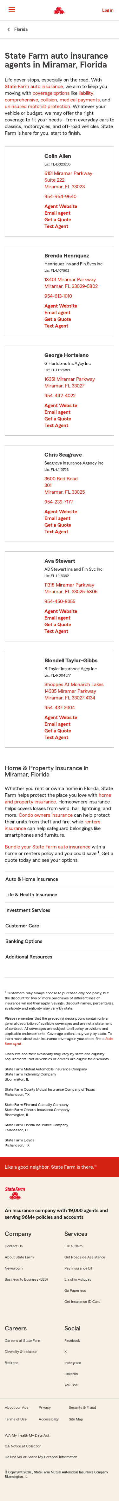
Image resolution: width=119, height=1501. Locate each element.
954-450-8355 (59, 601)
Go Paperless (75, 1290)
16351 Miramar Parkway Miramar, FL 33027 (69, 382)
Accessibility (49, 1419)
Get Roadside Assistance (84, 1257)
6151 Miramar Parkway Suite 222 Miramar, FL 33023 (68, 180)
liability (86, 93)
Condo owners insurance (46, 815)
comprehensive (21, 99)
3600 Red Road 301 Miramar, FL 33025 (64, 485)
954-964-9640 (60, 196)
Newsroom (14, 1268)
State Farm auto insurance (34, 86)
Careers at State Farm (23, 1340)
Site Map (76, 1419)
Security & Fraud (82, 1407)
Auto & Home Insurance (31, 879)
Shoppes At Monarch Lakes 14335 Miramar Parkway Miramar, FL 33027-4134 (73, 691)
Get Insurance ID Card (82, 1301)
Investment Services (27, 910)
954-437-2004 (59, 707)
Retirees (11, 1363)
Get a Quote (57, 219)
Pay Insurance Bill (78, 1268)
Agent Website (60, 206)
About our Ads (17, 1407)
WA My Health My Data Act (27, 1435)
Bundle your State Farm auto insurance (47, 846)
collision (49, 99)
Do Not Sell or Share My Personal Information (41, 1457)
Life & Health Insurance (31, 894)
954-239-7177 (58, 501)
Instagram (72, 1363)
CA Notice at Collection (23, 1446)
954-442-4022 (60, 395)
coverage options (51, 93)
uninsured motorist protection (37, 106)
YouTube (71, 1385)
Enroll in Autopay (77, 1279)
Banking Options (23, 941)
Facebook (72, 1340)
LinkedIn (71, 1374)
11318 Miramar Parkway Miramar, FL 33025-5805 (71, 588)
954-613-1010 (58, 296)
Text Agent (56, 226)
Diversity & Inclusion (21, 1352)
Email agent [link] (57, 213)
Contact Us (14, 1246)
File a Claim (73, 1246)
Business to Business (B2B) (26, 1279)
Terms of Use (16, 1419)
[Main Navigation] (12, 9)
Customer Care (22, 925)
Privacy (45, 1407)
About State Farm (19, 1257)
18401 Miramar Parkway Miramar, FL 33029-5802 (71, 283)
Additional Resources (28, 956)
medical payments (80, 99)
